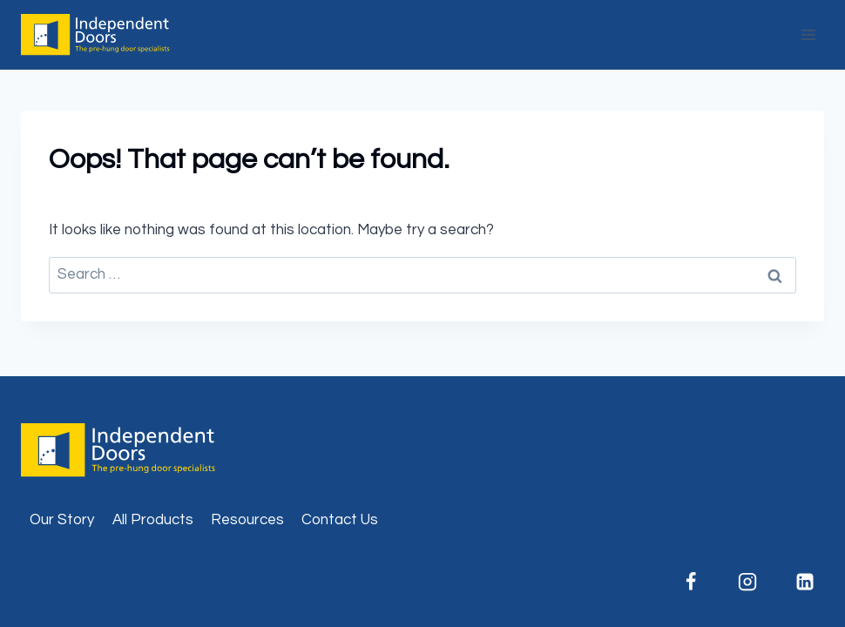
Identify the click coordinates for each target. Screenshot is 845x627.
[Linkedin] (805, 582)
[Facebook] (691, 582)
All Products (152, 520)
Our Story (62, 520)
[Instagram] (747, 582)
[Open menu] (808, 34)
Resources (247, 520)
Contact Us (339, 520)
